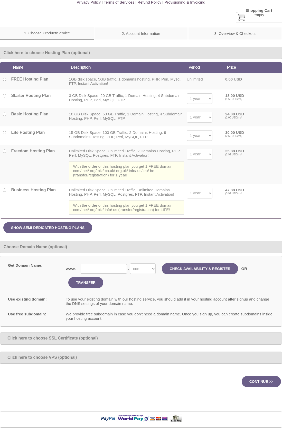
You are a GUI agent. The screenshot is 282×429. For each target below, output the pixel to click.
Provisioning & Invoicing (184, 2)
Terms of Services (119, 2)
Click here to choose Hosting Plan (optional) (47, 53)
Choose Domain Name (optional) (35, 247)
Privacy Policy (89, 2)
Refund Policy (149, 2)
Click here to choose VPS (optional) (40, 357)
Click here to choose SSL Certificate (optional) (51, 338)
